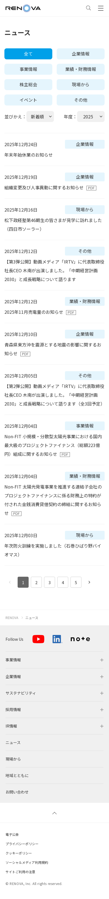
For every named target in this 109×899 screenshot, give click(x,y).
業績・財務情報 (80, 69)
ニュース (31, 617)
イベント (28, 99)
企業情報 (80, 53)
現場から (80, 84)
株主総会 (28, 84)
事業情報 (28, 69)
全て (28, 53)
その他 (80, 99)
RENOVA (12, 617)
